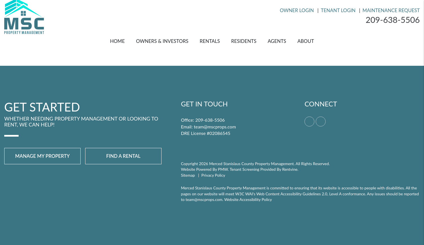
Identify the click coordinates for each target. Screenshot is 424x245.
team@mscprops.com (215, 126)
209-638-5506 (392, 20)
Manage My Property (42, 156)
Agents (277, 41)
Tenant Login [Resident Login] (338, 10)
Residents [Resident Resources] (243, 41)
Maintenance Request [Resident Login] (391, 10)
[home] (24, 15)
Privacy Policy (213, 175)
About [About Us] (305, 41)
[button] (309, 121)
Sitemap (188, 175)
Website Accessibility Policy (248, 199)
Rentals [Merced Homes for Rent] (210, 41)
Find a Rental (123, 156)
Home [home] (117, 41)
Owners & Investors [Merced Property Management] (162, 41)
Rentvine (289, 169)
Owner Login (297, 10)
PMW (223, 169)
